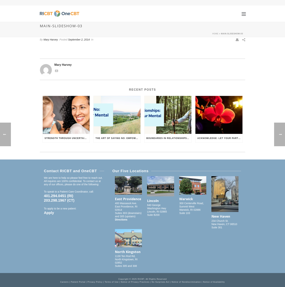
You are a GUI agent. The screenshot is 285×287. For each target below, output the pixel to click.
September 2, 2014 (79, 39)
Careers (64, 282)
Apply (49, 213)
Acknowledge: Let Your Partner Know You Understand (219, 138)
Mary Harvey (50, 39)
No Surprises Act (160, 282)
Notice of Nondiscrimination (186, 282)
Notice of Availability (214, 282)
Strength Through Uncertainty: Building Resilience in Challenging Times (67, 138)
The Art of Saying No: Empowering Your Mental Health (118, 138)
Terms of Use (112, 282)
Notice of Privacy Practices (135, 282)
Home (215, 34)
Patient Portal (78, 282)
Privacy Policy (94, 282)
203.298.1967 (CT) (59, 200)
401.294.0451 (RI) (58, 196)
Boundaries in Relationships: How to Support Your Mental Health (168, 138)
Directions (121, 219)
